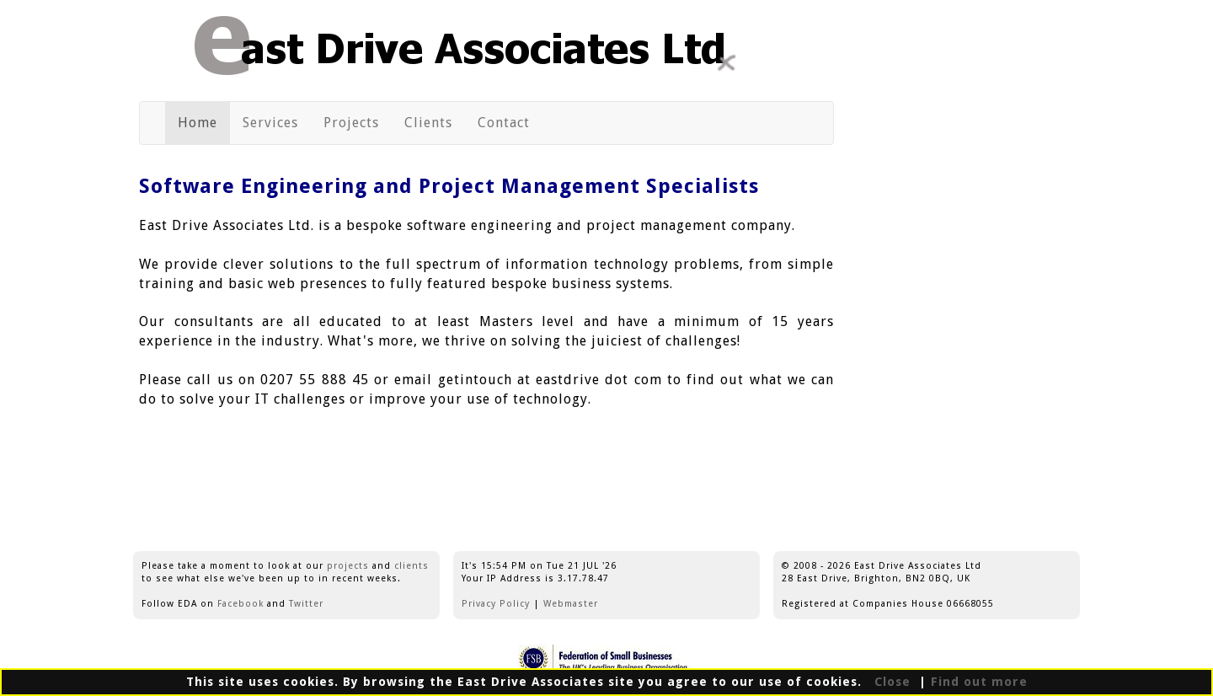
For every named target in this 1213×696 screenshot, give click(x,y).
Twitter (306, 603)
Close (890, 681)
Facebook (240, 603)
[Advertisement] (966, 272)
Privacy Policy (496, 603)
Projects (357, 122)
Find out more (979, 681)
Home (204, 124)
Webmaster (570, 603)
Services (277, 124)
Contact (510, 122)
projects (348, 565)
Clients (434, 122)
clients (411, 565)
